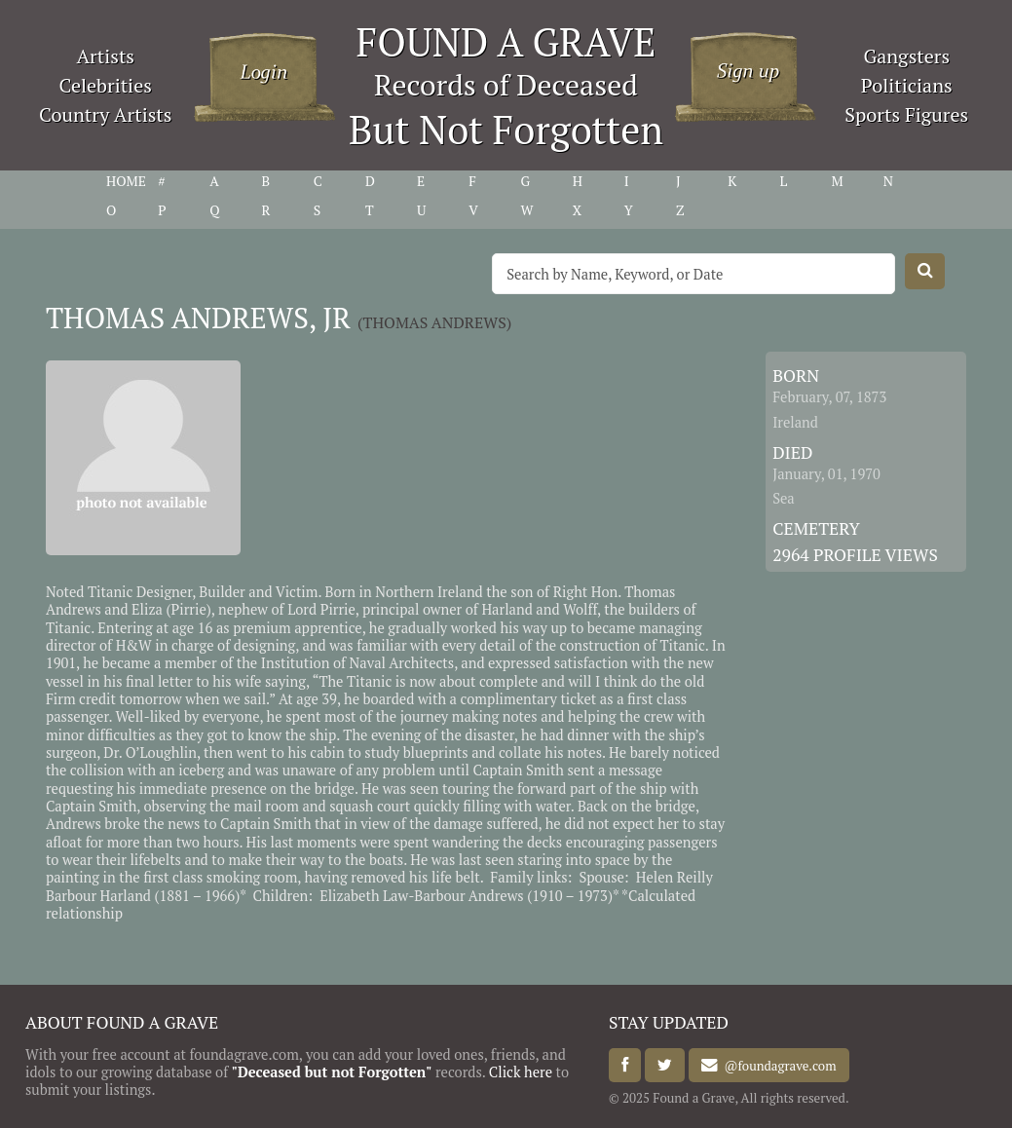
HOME (126, 181)
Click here (520, 1072)
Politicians (907, 85)
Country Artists (105, 114)
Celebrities (105, 85)
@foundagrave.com (777, 1065)
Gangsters (906, 56)
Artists (105, 56)
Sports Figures (906, 114)
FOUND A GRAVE (506, 41)
